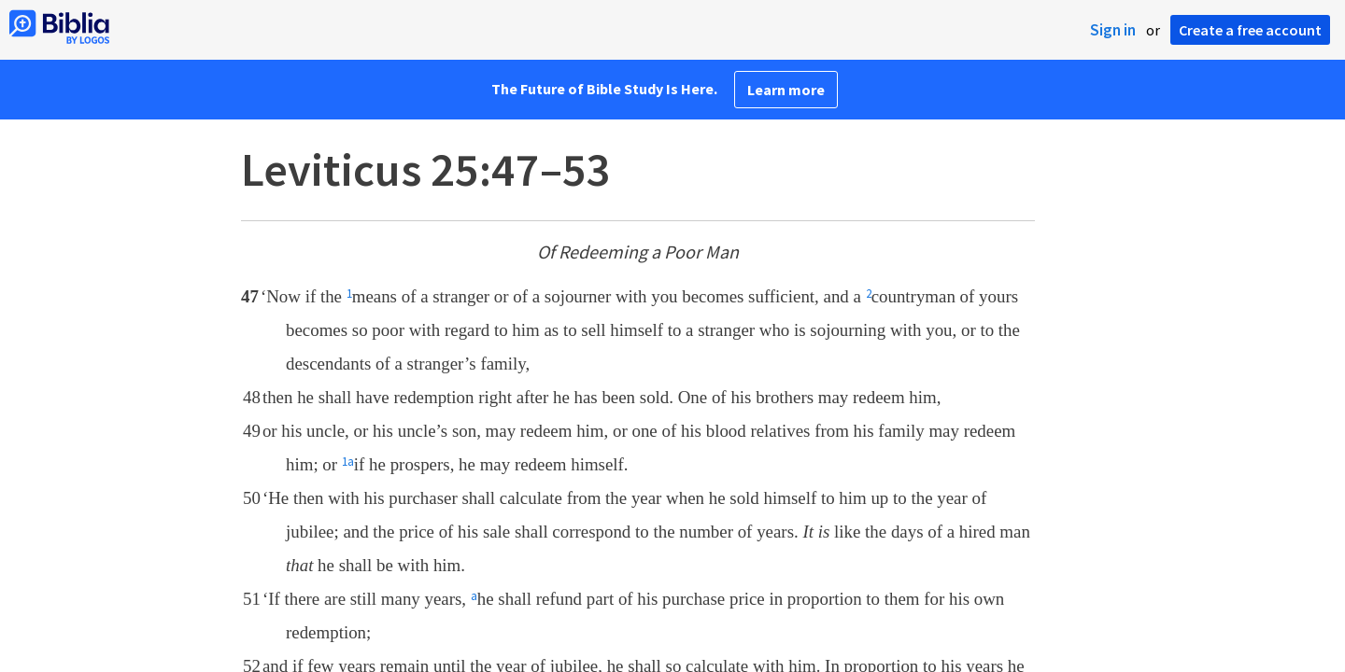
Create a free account (1250, 30)
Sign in (1113, 30)
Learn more (786, 89)
